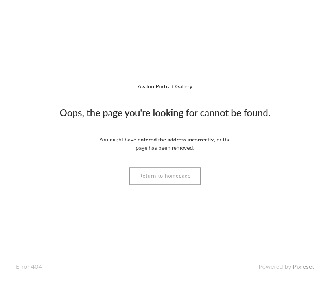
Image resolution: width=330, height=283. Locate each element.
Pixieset (303, 266)
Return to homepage (165, 176)
